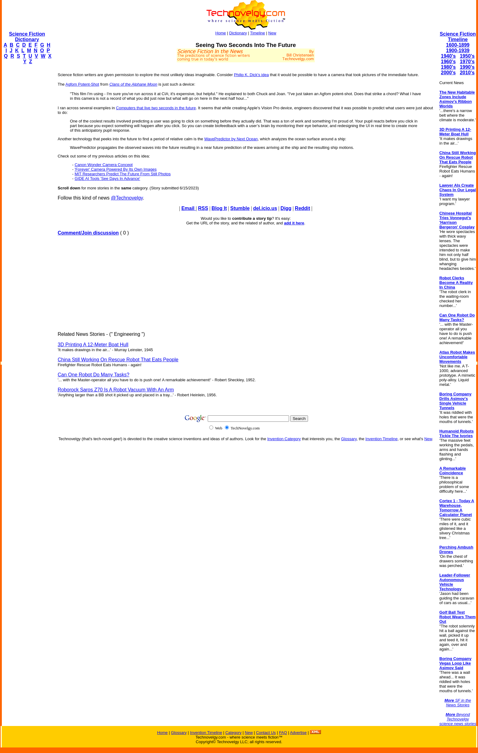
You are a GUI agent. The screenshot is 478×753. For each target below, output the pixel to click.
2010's (467, 72)
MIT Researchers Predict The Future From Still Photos (123, 174)
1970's (467, 61)
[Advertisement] (26, 161)
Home (220, 33)
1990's (467, 67)
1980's (448, 67)
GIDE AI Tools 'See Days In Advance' (107, 178)
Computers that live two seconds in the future (156, 108)
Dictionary (238, 33)
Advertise (298, 732)
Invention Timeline (381, 439)
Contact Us (266, 732)
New (272, 33)
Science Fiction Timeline (458, 36)
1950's (467, 56)
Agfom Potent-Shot (82, 84)
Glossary (349, 439)
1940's (448, 56)
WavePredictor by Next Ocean (231, 139)
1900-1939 (458, 50)
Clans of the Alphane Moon (133, 84)
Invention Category (284, 439)
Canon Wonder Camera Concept (104, 164)
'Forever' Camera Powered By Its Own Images (115, 169)
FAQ (283, 732)
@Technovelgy (127, 197)
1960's (448, 61)
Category (233, 732)
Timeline (257, 33)
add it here (294, 223)
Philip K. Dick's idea (251, 74)
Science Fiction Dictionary (27, 36)
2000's (448, 72)
